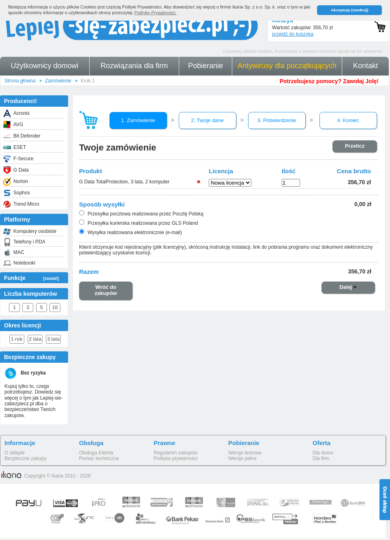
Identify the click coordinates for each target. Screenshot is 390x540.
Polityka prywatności (176, 458)
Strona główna (20, 81)
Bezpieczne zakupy (25, 458)
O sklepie (14, 453)
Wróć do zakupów (106, 290)
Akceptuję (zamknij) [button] (350, 10)
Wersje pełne (242, 458)
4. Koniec (348, 120)
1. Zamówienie (138, 120)
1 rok (17, 339)
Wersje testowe (244, 453)
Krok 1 (88, 81)
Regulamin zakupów (175, 453)
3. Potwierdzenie (276, 120)
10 (55, 307)
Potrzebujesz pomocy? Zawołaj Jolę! (329, 81)
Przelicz (354, 146)
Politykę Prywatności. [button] (155, 12)
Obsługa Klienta (96, 453)
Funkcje (31, 278)
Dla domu (323, 453)
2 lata (35, 339)
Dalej (348, 287)
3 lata (53, 339)
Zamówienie (58, 81)
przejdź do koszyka (292, 34)
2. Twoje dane (207, 120)
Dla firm (321, 458)
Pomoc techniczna (99, 458)
